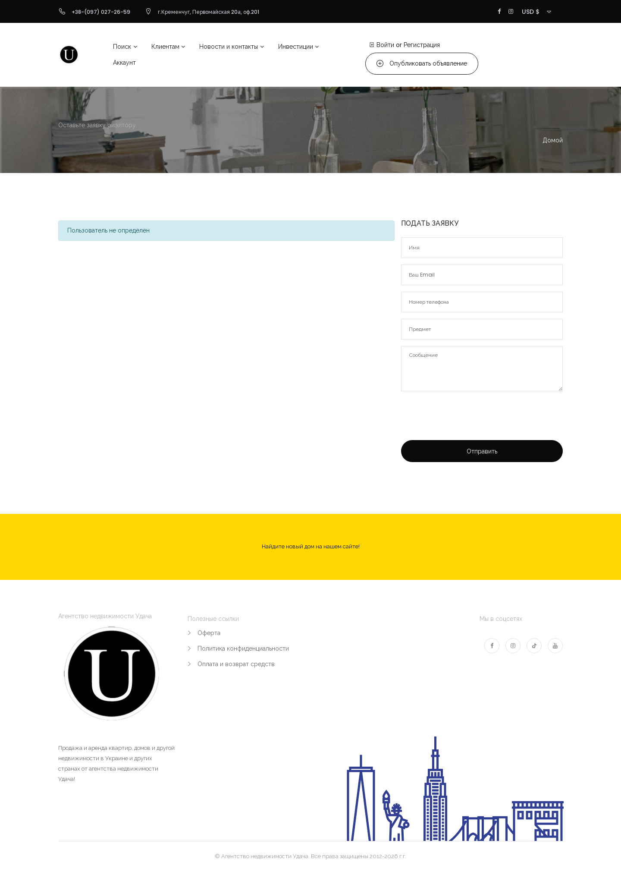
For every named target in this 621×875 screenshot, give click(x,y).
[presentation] (466, 428)
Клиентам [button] (165, 46)
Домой (553, 140)
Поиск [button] (122, 46)
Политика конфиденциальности (243, 648)
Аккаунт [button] (124, 62)
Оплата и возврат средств (236, 664)
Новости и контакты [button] (228, 46)
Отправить (482, 451)
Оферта (209, 633)
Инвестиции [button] (295, 46)
